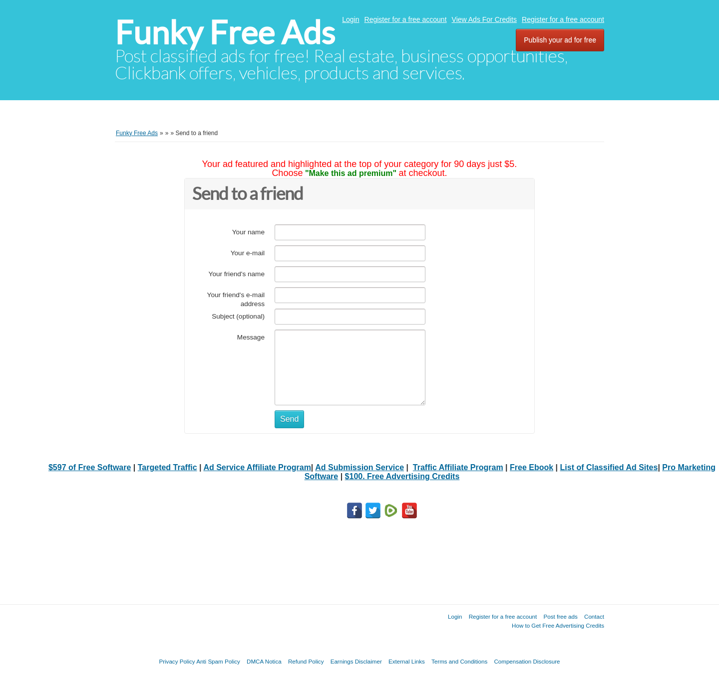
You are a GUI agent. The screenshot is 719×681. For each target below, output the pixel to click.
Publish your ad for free (560, 40)
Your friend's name (237, 274)
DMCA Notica (264, 661)
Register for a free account (405, 19)
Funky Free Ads (225, 32)
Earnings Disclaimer (356, 661)
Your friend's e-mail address (236, 299)
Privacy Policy (177, 661)
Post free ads (560, 616)
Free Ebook (531, 467)
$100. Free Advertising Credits (402, 476)
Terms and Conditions (459, 661)
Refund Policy (306, 661)
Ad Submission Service (359, 467)
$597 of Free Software (89, 467)
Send (289, 419)
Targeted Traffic (167, 467)
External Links (406, 661)
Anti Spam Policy (218, 661)
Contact (594, 616)
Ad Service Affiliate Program (257, 467)
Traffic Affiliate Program (458, 467)
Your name (248, 232)
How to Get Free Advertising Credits (558, 625)
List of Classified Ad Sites (609, 467)
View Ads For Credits (484, 19)
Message (251, 337)
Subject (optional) (238, 316)
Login (350, 19)
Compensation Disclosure (527, 661)
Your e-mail (248, 253)
